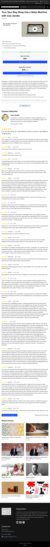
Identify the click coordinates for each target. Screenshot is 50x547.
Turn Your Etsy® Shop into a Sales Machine (10, 24)
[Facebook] (20, 522)
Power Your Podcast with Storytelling (11, 496)
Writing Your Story (6, 477)
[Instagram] (23, 522)
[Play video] (35, 29)
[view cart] (46, 1)
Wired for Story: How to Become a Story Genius (36, 438)
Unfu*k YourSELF (30, 477)
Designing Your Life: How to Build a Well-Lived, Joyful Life (12, 458)
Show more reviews (9, 415)
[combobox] (32, 7)
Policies (25, 545)
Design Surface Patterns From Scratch (11, 437)
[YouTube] (17, 522)
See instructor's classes (16, 124)
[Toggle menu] (47, 7)
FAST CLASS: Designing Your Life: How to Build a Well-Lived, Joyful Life (36, 458)
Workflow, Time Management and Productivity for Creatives (34, 496)
